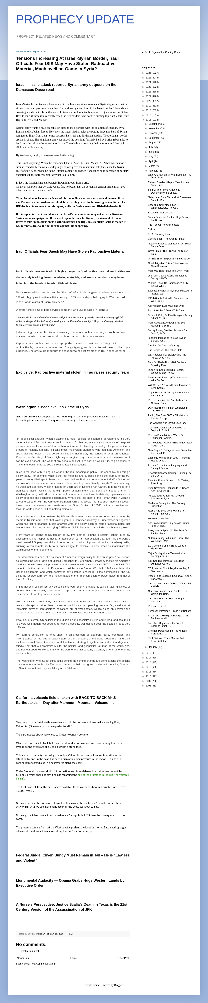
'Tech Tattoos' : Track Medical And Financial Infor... (166, 639)
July (151, 147)
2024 (149, 82)
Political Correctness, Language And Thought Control (167, 467)
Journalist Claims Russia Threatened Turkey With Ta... (167, 277)
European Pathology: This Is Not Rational (170, 611)
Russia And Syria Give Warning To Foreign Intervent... (166, 512)
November (154, 128)
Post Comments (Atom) (43, 963)
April (151, 161)
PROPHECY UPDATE (75, 19)
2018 (149, 110)
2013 (149, 662)
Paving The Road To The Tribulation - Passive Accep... (168, 417)
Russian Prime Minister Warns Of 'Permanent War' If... (165, 436)
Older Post (123, 958)
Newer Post (23, 958)
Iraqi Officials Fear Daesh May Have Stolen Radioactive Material (70, 251)
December (154, 124)
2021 (149, 96)
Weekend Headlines (158, 518)
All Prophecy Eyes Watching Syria (166, 306)
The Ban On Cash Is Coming (163, 345)
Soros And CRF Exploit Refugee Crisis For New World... (168, 617)
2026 (149, 72)
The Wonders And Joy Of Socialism (167, 423)
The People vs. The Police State (165, 350)
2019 (149, 105)
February (154, 170)
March (152, 166)
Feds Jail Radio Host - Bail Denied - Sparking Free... (167, 364)
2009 (149, 681)
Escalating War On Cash (161, 212)
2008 (149, 685)
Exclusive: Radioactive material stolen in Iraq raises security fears (72, 372)
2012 (149, 667)
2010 (149, 676)
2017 (149, 115)
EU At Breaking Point (159, 234)
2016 (149, 119)
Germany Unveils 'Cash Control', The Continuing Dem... (167, 592)
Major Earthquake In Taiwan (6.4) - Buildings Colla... (166, 555)
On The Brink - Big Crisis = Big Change (169, 258)
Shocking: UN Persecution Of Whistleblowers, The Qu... (163, 206)
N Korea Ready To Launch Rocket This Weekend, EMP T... (168, 539)
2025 (149, 77)
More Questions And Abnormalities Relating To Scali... (166, 324)
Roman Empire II (157, 606)
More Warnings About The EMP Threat (168, 270)
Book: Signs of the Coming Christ (162, 52)
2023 (149, 86)
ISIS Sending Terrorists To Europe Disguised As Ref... (166, 562)
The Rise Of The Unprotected (163, 224)
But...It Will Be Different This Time (166, 310)
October (153, 133)
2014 (149, 657)
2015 (149, 653)
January (153, 647)
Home (73, 958)
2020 (149, 101)
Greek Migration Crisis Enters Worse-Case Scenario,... (168, 264)
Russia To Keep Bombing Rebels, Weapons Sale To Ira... (166, 371)
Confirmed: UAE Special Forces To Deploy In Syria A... (166, 429)
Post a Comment (30, 951)
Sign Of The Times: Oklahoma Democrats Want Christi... (164, 191)
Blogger (118, 985)
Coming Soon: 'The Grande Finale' (166, 238)
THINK (151, 229)
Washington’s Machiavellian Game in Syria (52, 407)
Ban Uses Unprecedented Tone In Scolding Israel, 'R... (166, 624)
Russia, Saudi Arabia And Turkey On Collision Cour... (167, 401)
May (151, 156)
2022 (149, 91)
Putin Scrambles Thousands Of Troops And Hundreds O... (168, 489)
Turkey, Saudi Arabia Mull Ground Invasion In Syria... (166, 497)
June (151, 152)
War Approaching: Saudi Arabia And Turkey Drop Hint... (167, 356)
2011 (149, 671)
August (153, 142)
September (155, 138)
